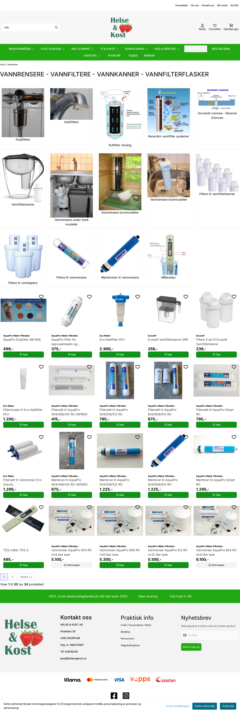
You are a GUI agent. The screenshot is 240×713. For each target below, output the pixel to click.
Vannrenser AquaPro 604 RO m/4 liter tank (216, 552)
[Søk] (30, 27)
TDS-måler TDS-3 (15, 550)
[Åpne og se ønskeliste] (214, 27)
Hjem (3, 64)
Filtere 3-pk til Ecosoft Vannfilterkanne (211, 342)
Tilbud (133, 55)
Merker (149, 55)
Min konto (222, 5)
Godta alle (228, 706)
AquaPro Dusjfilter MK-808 (22, 339)
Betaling (125, 631)
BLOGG (234, 5)
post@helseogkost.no (73, 658)
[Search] (56, 27)
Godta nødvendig (205, 706)
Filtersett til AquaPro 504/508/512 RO (114, 412)
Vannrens (13, 64)
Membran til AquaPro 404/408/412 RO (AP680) (69, 482)
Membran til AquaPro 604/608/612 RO (163, 482)
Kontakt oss (208, 5)
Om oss (195, 5)
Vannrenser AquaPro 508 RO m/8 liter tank (120, 552)
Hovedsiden (181, 5)
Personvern (127, 638)
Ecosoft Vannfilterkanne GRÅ (168, 339)
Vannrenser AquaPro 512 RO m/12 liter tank (167, 552)
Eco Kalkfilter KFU (112, 339)
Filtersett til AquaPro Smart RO (215, 412)
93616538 (71, 651)
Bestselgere (221, 48)
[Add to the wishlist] (41, 296)
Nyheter (114, 55)
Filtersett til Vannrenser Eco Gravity (22, 482)
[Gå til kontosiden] (202, 27)
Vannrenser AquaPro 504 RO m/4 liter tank (71, 552)
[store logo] (121, 27)
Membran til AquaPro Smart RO (215, 482)
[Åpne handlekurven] (231, 27)
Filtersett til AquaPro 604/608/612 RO (162, 412)
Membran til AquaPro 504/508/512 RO (114, 482)
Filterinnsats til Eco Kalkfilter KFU (23, 412)
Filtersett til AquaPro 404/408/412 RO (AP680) (69, 412)
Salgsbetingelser (130, 645)
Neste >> (26, 576)
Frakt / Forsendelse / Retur (136, 625)
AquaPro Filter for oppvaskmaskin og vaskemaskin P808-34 (67, 342)
